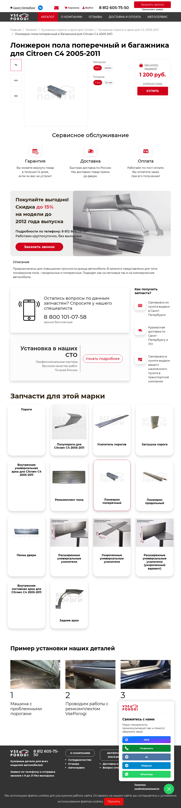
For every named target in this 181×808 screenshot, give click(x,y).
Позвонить (146, 748)
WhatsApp (146, 774)
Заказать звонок (152, 4)
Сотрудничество (79, 759)
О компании (71, 17)
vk (146, 757)
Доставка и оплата (125, 17)
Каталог (48, 17)
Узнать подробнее (103, 359)
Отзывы (95, 17)
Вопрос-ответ (112, 767)
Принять (113, 801)
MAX (146, 739)
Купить (152, 91)
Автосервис (157, 17)
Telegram (146, 765)
